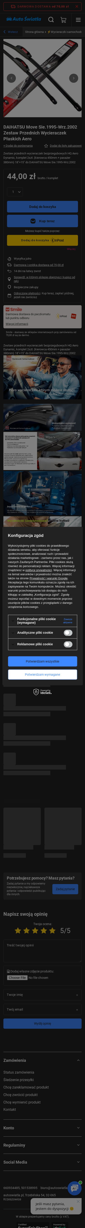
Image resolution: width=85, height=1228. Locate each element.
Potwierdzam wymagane (42, 674)
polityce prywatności (38, 570)
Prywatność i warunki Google (48, 578)
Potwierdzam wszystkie (42, 661)
